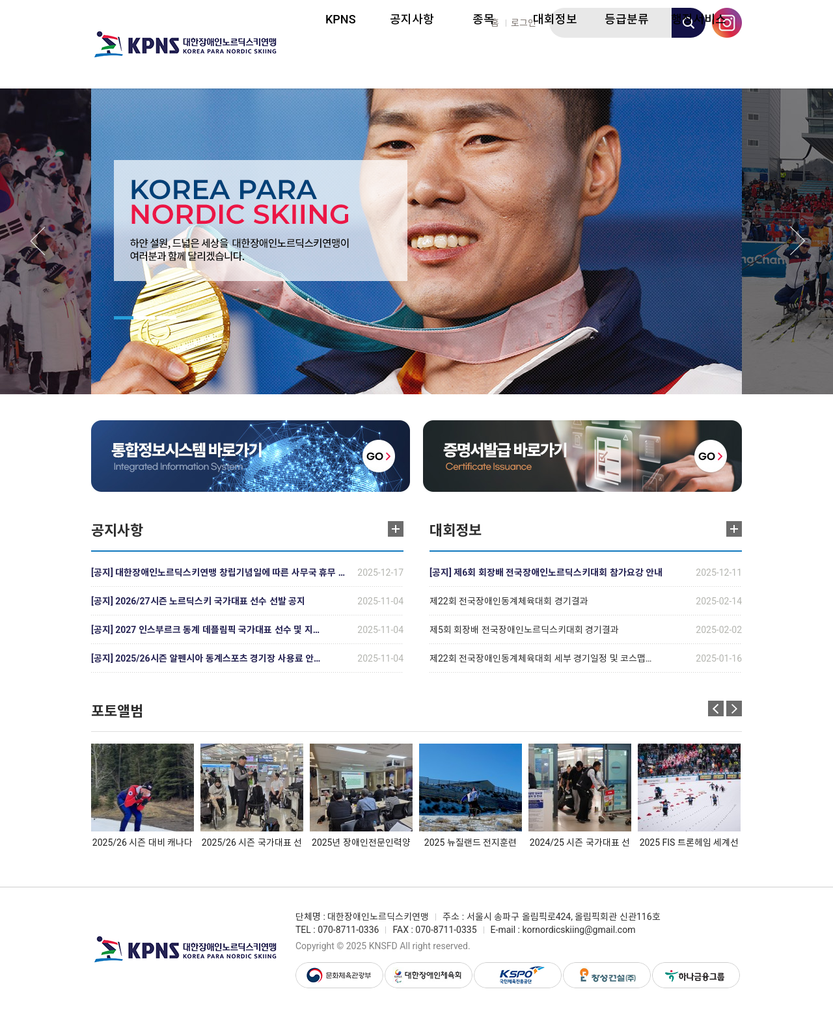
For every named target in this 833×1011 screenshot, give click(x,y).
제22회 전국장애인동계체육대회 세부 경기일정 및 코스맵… (540, 658)
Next (798, 241)
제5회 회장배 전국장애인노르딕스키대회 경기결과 (524, 630)
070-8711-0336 (348, 929)
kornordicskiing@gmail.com (578, 929)
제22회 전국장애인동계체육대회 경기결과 (509, 601)
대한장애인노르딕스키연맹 (185, 44)
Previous (38, 241)
